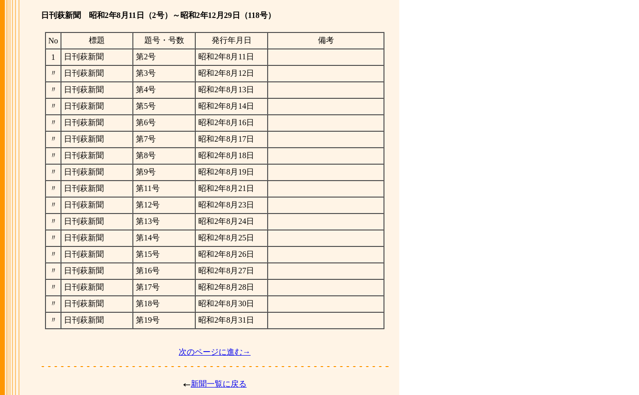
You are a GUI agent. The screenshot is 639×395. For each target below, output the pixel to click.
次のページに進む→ (215, 352)
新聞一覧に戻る (219, 384)
